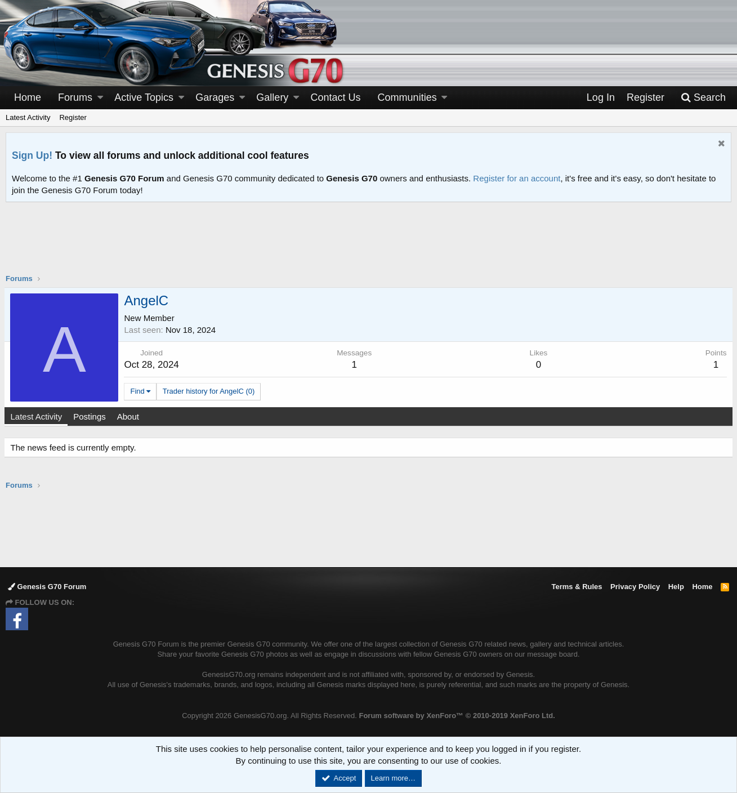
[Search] (703, 97)
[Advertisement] (369, 245)
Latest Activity (28, 117)
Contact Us (336, 97)
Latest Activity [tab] (38, 416)
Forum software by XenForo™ (457, 715)
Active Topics (143, 97)
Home (27, 97)
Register (72, 117)
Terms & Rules (576, 586)
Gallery (272, 97)
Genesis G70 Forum (47, 586)
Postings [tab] (91, 416)
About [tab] (129, 416)
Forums (75, 97)
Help (676, 586)
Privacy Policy (635, 586)
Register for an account (516, 178)
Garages (214, 97)
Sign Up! (32, 155)
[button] (100, 97)
